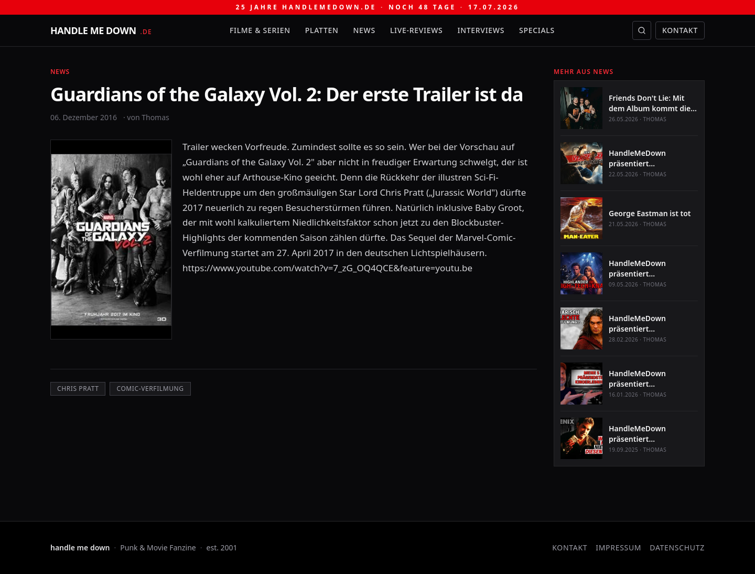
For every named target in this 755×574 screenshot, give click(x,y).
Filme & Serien (260, 30)
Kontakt (680, 30)
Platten (322, 30)
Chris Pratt (78, 388)
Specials (537, 30)
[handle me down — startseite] (101, 30)
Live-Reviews (416, 30)
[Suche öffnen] (641, 30)
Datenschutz (677, 547)
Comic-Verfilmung (150, 388)
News (364, 30)
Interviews (481, 30)
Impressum (618, 547)
